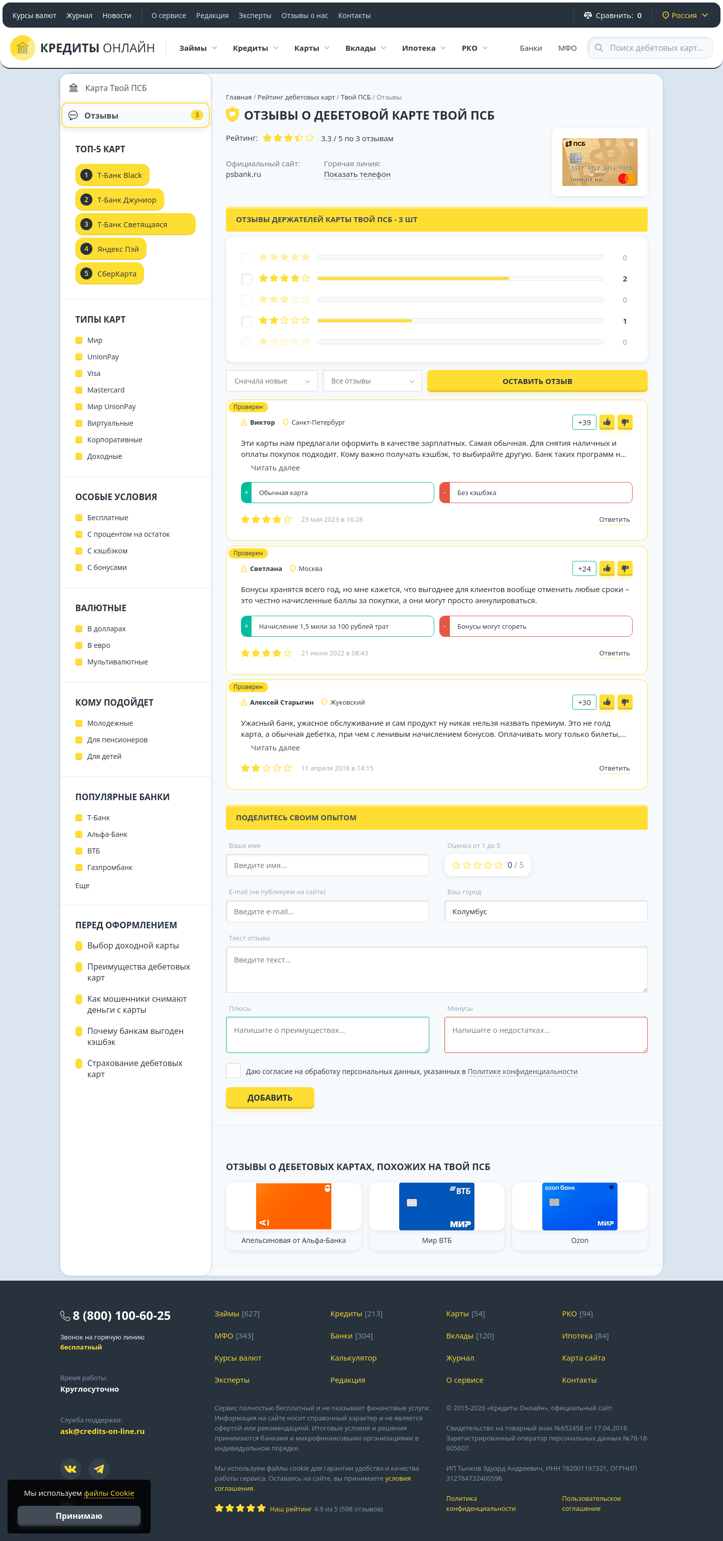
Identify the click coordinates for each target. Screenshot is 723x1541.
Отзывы (136, 120)
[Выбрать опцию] (436, 1071)
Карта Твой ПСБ (110, 90)
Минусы (460, 1008)
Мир (94, 348)
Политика (496, 1503)
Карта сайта (583, 1358)
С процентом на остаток (128, 542)
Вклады (460, 1335)
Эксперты (255, 15)
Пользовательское (612, 1503)
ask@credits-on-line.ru (102, 1431)
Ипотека (577, 1335)
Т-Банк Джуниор (127, 208)
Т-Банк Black (119, 183)
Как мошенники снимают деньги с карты (137, 1012)
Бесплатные (108, 525)
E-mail (277, 891)
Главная (239, 97)
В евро (98, 653)
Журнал (79, 15)
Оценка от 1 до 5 (473, 845)
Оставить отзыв (537, 381)
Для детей (104, 764)
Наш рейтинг (291, 1508)
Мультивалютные (117, 670)
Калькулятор (353, 1358)
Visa (93, 381)
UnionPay (103, 364)
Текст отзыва (249, 937)
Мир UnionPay (111, 414)
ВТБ (93, 858)
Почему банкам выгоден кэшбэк (135, 1044)
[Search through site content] (650, 48)
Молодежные (110, 731)
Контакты (354, 15)
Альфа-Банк (107, 842)
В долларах (106, 636)
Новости (116, 15)
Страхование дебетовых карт (135, 1077)
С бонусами (107, 575)
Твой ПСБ (356, 97)
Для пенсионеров (117, 747)
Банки (531, 48)
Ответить (614, 519)
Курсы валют (34, 15)
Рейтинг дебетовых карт (297, 97)
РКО (569, 1313)
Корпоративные (115, 447)
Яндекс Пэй (118, 257)
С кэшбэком (107, 558)
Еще (82, 893)
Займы (227, 1313)
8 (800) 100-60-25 (122, 1315)
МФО (567, 48)
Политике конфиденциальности (523, 1071)
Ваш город (464, 891)
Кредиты (346, 1313)
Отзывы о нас (305, 15)
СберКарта (117, 281)
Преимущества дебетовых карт (138, 980)
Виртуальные (110, 431)
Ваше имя (245, 845)
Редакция (212, 15)
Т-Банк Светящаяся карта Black (132, 235)
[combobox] (272, 381)
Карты (457, 1313)
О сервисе (169, 15)
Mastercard (106, 398)
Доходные (104, 464)
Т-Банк (98, 825)
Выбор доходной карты (133, 953)
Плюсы (240, 1008)
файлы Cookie (109, 1493)
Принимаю (79, 1515)
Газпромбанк (110, 875)
